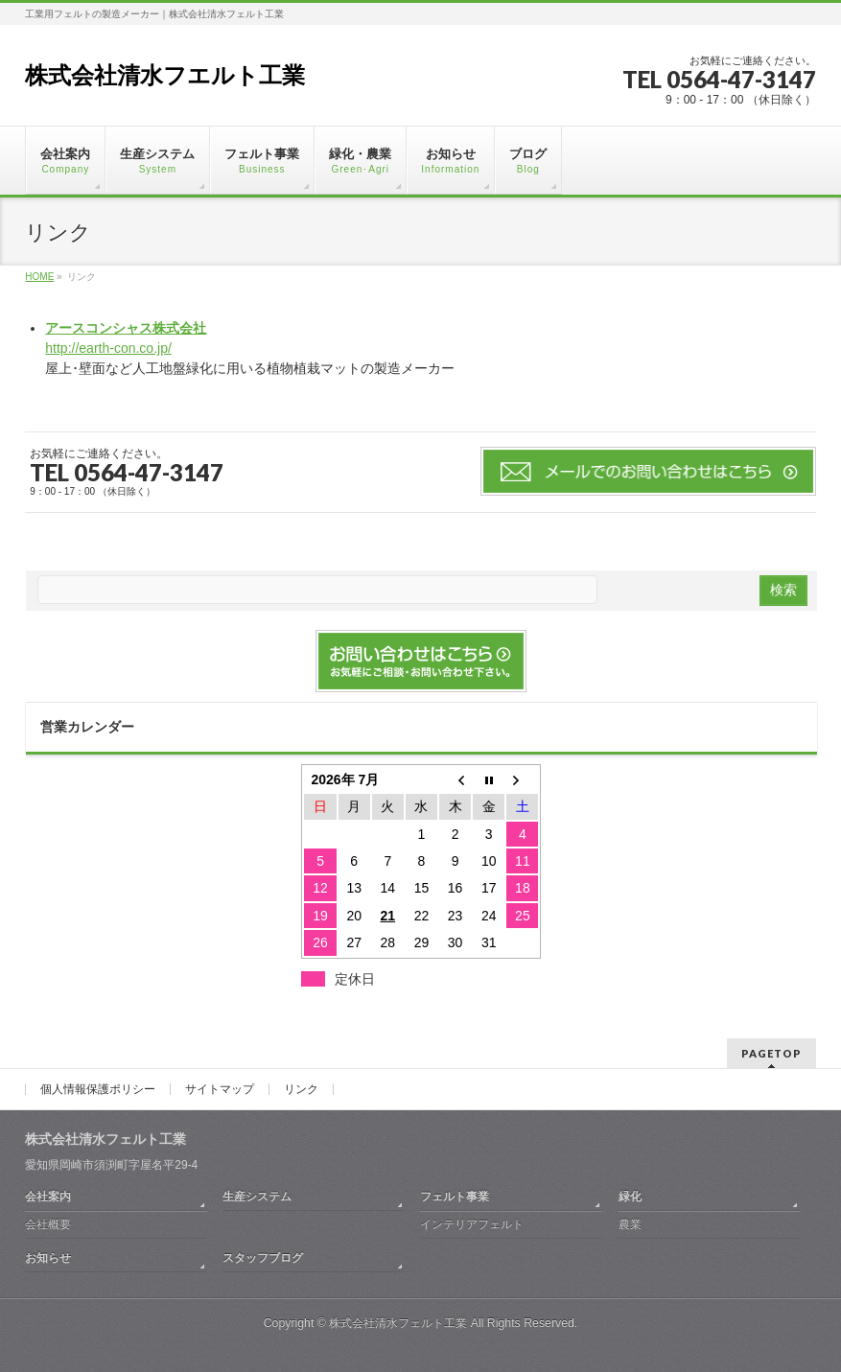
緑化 (630, 1196)
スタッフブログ (262, 1258)
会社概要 (48, 1224)
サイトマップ (219, 1089)
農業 (630, 1224)
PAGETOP (771, 1053)
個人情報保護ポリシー (97, 1089)
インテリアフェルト (472, 1224)
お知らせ (48, 1258)
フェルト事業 (454, 1196)
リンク (301, 1089)
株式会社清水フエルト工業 (165, 75)
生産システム (257, 1196)
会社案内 (48, 1196)
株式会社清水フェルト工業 (398, 1323)
